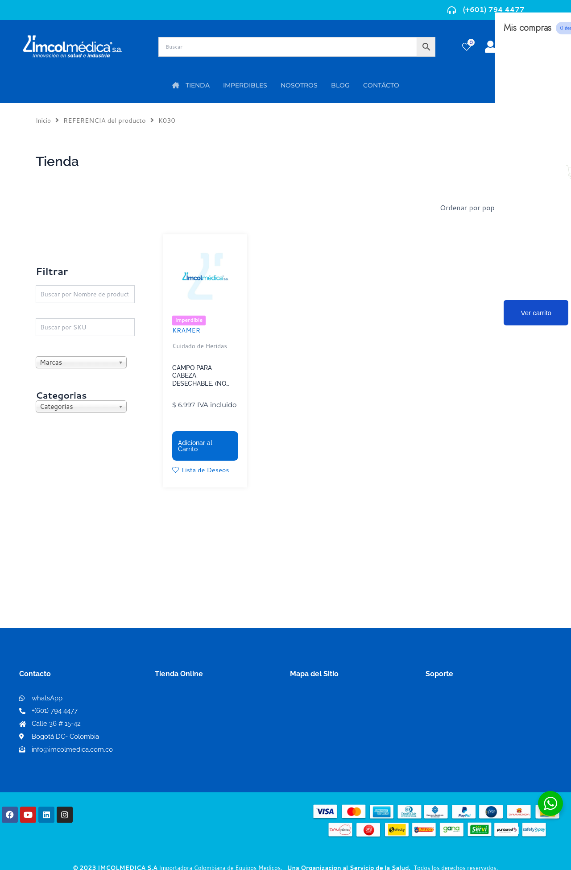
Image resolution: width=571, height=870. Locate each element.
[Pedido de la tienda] (490, 207)
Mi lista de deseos (187, 716)
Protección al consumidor (469, 745)
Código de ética (452, 716)
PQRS (299, 716)
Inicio (44, 120)
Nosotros (305, 701)
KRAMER (187, 331)
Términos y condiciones (465, 702)
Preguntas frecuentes (461, 730)
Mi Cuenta (174, 702)
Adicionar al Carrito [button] (195, 447)
